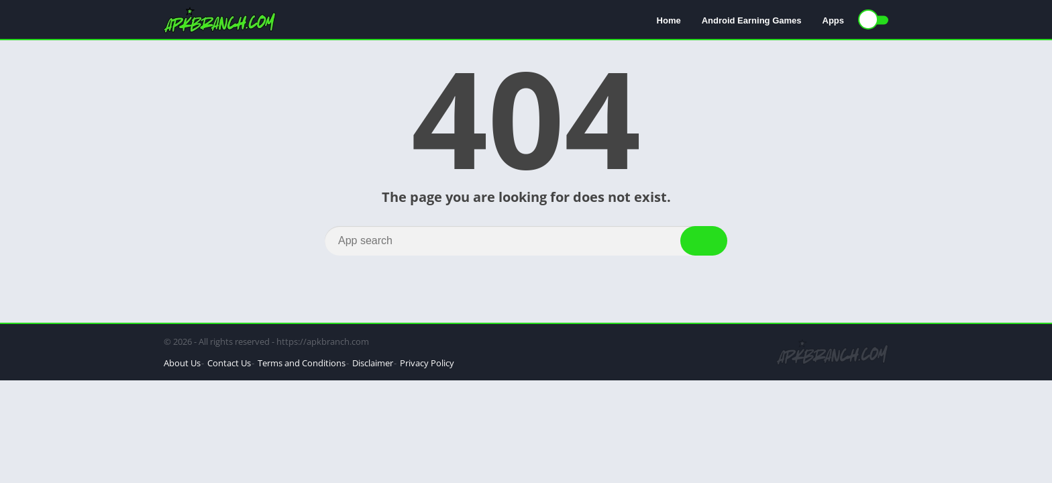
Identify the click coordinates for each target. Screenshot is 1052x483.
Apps (834, 20)
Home (669, 20)
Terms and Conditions (302, 363)
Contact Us (229, 363)
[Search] (526, 241)
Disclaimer (372, 363)
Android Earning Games (752, 20)
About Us (182, 363)
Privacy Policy (427, 363)
